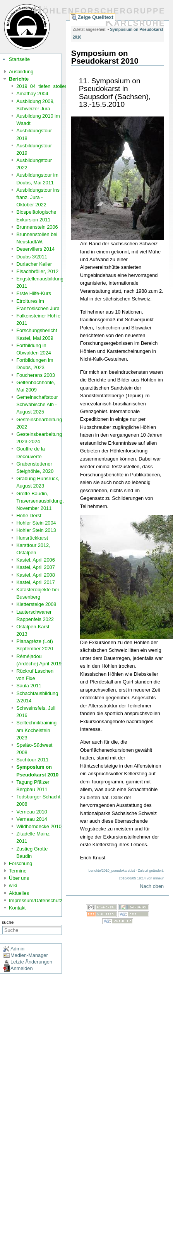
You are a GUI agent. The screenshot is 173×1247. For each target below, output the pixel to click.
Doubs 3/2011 (31, 257)
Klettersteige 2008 (36, 604)
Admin (17, 949)
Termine (18, 871)
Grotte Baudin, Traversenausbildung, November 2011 (40, 501)
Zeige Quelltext (95, 17)
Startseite (19, 59)
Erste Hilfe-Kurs (33, 293)
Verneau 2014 (31, 819)
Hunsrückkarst (32, 538)
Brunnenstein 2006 (37, 227)
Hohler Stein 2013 (36, 530)
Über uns (19, 878)
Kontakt (17, 908)
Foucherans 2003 (35, 375)
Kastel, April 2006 (35, 560)
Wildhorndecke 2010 (39, 826)
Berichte (19, 79)
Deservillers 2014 (35, 249)
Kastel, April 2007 (35, 567)
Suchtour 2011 (32, 760)
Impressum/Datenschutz (35, 900)
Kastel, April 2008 (35, 575)
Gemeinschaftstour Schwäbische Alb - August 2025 (37, 404)
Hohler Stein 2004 (36, 523)
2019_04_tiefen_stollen (41, 86)
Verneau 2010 (31, 812)
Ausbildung (21, 71)
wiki (13, 885)
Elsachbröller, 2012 (37, 271)
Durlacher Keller (34, 264)
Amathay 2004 (32, 93)
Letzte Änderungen (31, 962)
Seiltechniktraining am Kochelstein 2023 (36, 730)
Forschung (20, 863)
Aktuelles (19, 893)
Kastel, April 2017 (35, 582)
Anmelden (21, 968)
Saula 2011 (28, 685)
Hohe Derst (28, 515)
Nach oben (152, 886)
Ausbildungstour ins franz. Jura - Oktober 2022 (38, 197)
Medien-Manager (29, 955)
